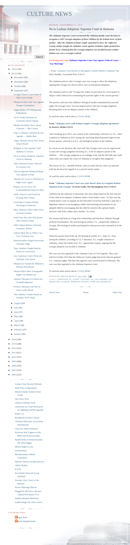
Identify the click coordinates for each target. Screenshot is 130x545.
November (19, 81)
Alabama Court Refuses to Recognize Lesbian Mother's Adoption (86, 70)
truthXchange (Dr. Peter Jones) (28, 502)
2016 (14, 69)
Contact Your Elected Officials (28, 384)
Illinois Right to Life (24, 446)
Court (76, 279)
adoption (63, 279)
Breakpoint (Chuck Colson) (27, 417)
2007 (14, 370)
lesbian (65, 282)
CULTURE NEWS (49, 14)
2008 (14, 365)
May (16, 316)
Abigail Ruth (21, 517)
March (17, 325)
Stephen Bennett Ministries (27, 498)
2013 (14, 343)
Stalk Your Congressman (26, 388)
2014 (14, 339)
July (16, 307)
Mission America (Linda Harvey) (29, 461)
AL (70, 279)
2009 (14, 361)
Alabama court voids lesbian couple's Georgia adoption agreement (87, 123)
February (18, 329)
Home (86, 292)
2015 (14, 73)
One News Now (22, 399)
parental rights (80, 282)
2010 (14, 357)
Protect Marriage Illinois (26, 487)
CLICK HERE (84, 116)
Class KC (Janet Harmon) (26, 428)
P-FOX (18, 469)
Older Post (117, 292)
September (19, 90)
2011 (14, 352)
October (18, 86)
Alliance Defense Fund (25, 402)
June (16, 312)
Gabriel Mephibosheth (26, 521)
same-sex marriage (100, 282)
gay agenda (101, 279)
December (19, 77)
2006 (14, 374)
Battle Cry (19, 413)
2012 (14, 348)
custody (84, 279)
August (17, 303)
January (18, 334)
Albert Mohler (21, 465)
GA (92, 279)
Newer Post (54, 292)
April (16, 320)
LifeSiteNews (21, 450)
